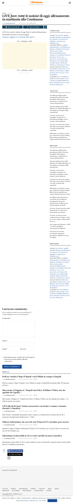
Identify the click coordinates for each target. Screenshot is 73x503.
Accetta (52, 500)
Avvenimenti (23, 489)
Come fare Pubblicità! (9, 471)
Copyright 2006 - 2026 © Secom (12, 495)
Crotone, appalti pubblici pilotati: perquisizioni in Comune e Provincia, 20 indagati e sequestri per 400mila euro (60, 39)
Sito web (23, 349)
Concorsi (42, 489)
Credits (48, 491)
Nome (5, 341)
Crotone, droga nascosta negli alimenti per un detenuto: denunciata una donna (60, 210)
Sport (50, 489)
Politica (13, 489)
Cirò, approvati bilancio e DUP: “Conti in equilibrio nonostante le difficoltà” (60, 226)
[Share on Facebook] (12, 27)
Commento (7, 319)
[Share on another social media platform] (45, 27)
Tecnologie (16, 491)
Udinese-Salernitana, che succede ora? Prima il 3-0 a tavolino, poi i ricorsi (35, 423)
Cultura (33, 489)
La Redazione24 (9, 23)
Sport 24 (10, 13)
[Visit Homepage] (36, 3)
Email (5, 350)
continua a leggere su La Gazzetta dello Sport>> (18, 37)
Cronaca (5, 489)
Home (4, 13)
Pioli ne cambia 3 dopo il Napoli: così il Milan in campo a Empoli (31, 377)
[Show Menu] (3, 3)
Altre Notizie (27, 491)
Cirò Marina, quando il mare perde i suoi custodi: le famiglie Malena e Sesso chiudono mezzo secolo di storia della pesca (60, 80)
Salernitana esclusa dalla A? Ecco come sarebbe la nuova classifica (32, 437)
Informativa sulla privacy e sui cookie (33, 500)
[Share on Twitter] (33, 27)
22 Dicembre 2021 (25, 380)
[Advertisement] (24, 55)
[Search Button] (70, 3)
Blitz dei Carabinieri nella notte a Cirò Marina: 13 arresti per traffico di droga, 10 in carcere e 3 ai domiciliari (60, 71)
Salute (57, 489)
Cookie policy (38, 491)
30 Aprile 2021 (24, 23)
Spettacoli (5, 491)
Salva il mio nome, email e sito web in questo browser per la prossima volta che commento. (19, 360)
